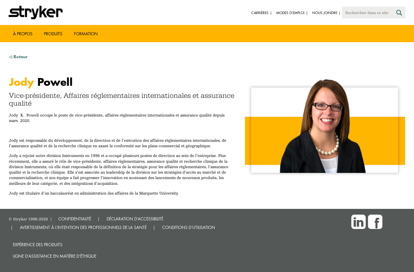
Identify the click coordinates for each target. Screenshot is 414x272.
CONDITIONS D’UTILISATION (188, 227)
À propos (22, 33)
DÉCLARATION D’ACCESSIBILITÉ (135, 219)
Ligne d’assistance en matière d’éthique (54, 256)
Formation (86, 33)
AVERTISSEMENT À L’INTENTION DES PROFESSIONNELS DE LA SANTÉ (83, 227)
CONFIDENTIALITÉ (74, 219)
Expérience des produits (37, 244)
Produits (53, 33)
